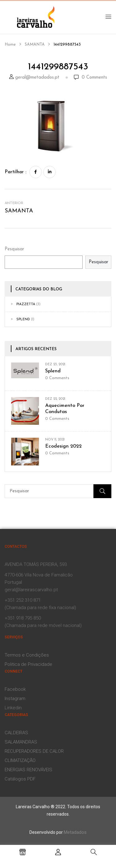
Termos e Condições (27, 655)
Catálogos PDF (20, 779)
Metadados (75, 832)
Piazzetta (25, 304)
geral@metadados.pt (37, 77)
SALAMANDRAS (21, 742)
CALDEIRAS (16, 732)
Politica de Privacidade (28, 664)
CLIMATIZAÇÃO (20, 760)
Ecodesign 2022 (63, 446)
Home (10, 45)
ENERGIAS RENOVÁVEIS (28, 769)
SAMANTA (35, 45)
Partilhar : (15, 172)
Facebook (15, 689)
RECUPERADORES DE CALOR (34, 751)
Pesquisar (14, 249)
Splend (23, 319)
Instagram (15, 698)
